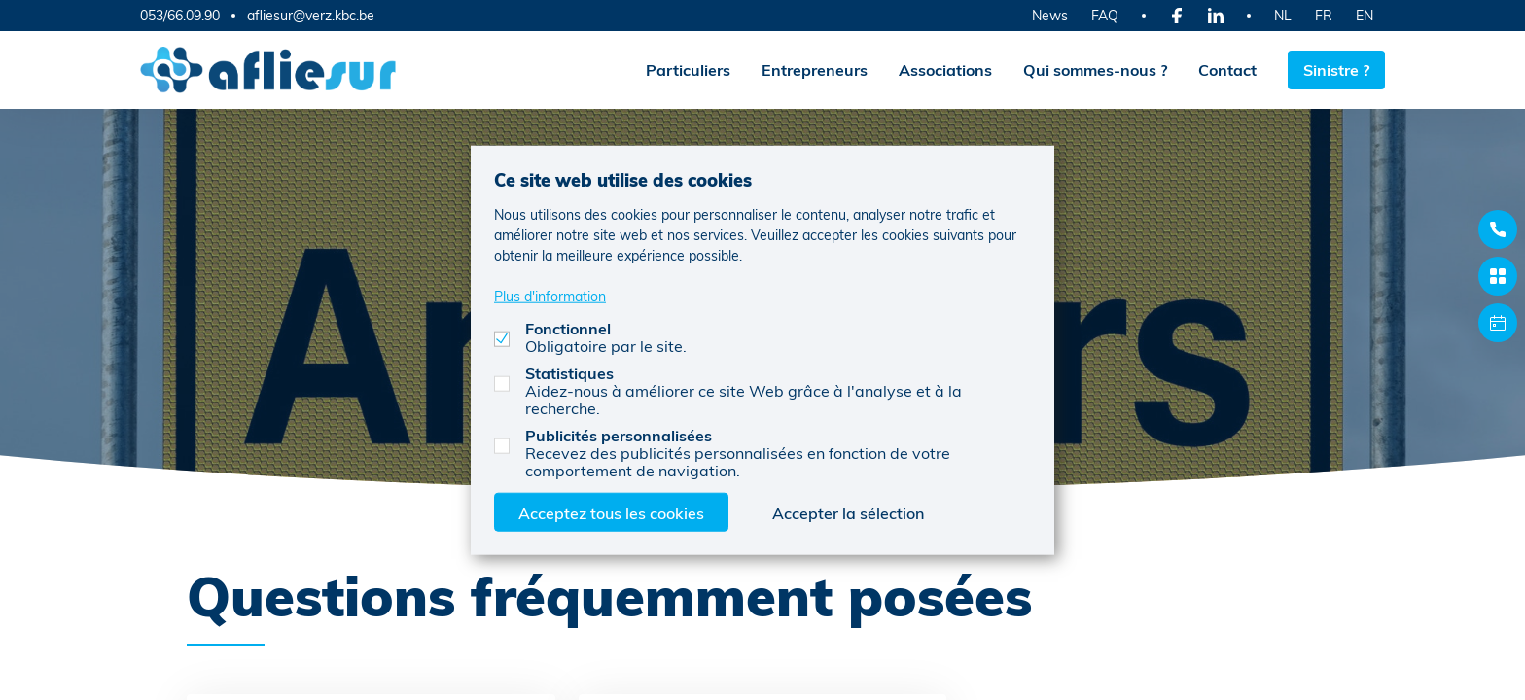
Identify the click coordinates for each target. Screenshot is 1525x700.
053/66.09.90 (180, 15)
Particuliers (688, 69)
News (1050, 15)
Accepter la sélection (848, 512)
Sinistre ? (1336, 69)
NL (1283, 15)
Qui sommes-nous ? (1095, 69)
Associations (945, 69)
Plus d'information (550, 295)
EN (1364, 15)
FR (1323, 15)
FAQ (1104, 15)
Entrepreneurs (815, 69)
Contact (1227, 69)
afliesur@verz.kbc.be (310, 15)
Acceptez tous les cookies (611, 512)
